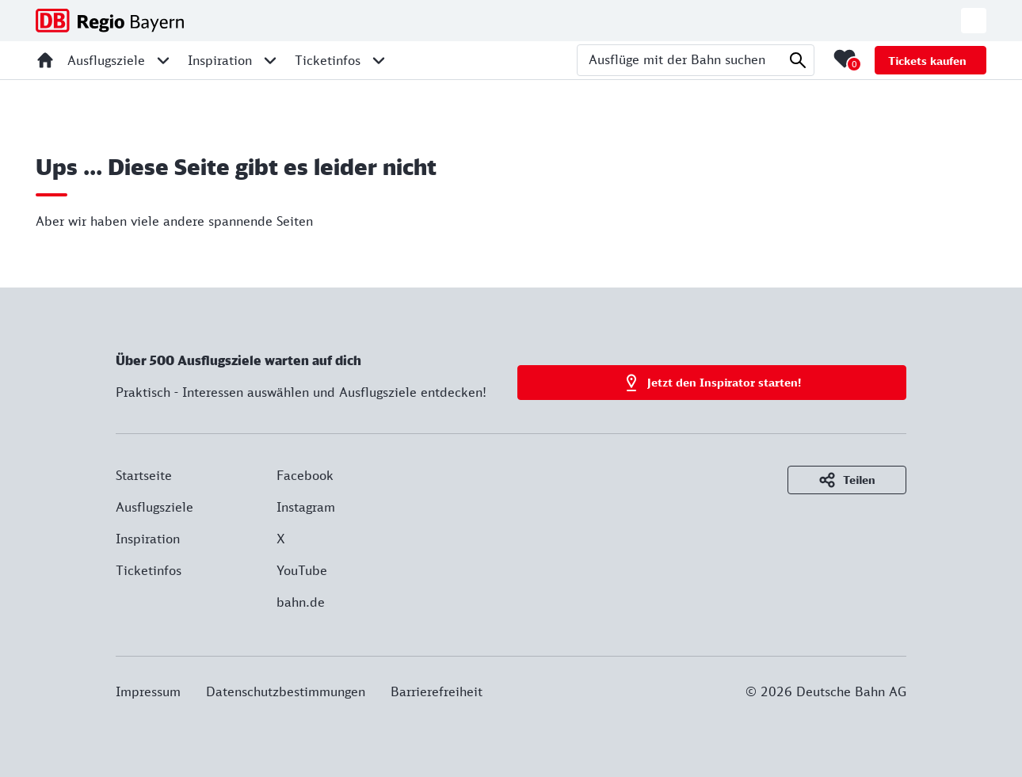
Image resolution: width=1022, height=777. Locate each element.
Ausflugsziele (154, 507)
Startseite (144, 475)
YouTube (301, 570)
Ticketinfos (148, 570)
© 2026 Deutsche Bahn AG (826, 691)
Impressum (148, 691)
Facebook (305, 475)
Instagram (305, 507)
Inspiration (148, 539)
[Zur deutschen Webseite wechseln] (973, 20)
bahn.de (300, 602)
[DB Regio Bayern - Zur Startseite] (110, 20)
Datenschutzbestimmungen (285, 691)
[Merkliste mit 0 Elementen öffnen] (844, 58)
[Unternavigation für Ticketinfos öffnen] (379, 60)
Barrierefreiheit (436, 691)
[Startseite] (45, 60)
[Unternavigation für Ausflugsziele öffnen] (163, 60)
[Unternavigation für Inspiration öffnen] (270, 60)
